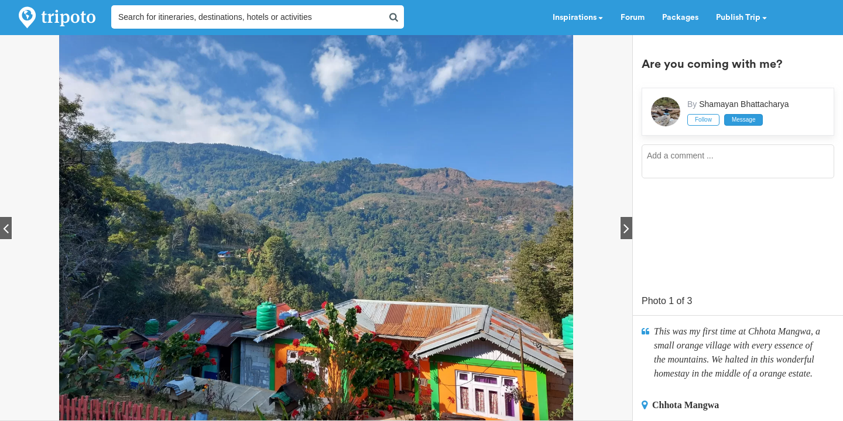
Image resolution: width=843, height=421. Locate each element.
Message (744, 119)
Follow (703, 119)
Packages (680, 17)
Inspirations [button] (578, 17)
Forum (633, 17)
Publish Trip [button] (741, 17)
